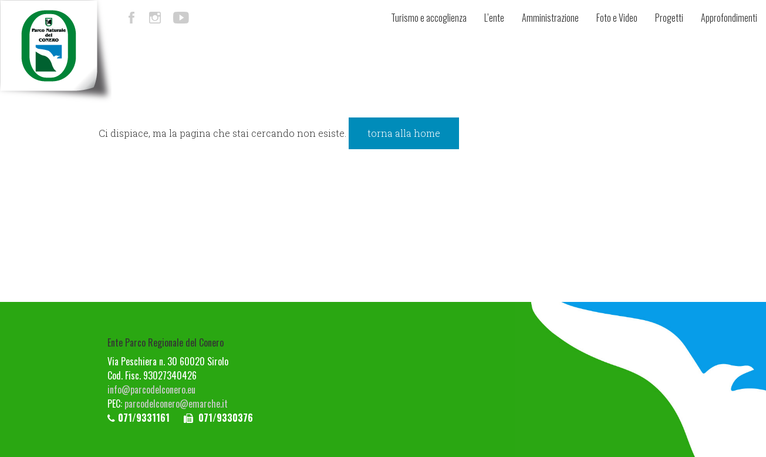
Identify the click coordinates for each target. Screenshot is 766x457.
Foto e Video (616, 18)
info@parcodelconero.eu (151, 389)
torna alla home (403, 133)
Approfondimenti (729, 18)
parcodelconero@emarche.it (176, 403)
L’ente (494, 18)
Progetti (669, 18)
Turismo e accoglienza (429, 18)
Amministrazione (550, 18)
